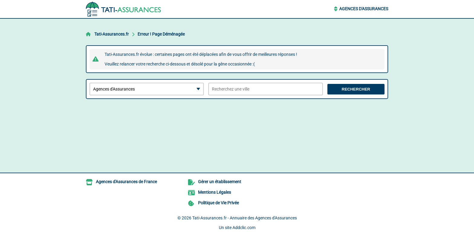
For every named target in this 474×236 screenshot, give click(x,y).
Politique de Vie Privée (218, 202)
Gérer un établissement (219, 181)
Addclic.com (243, 227)
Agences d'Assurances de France (126, 181)
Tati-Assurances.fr (111, 34)
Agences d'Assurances (363, 8)
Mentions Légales (214, 192)
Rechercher (356, 89)
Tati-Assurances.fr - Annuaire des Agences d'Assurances (244, 217)
